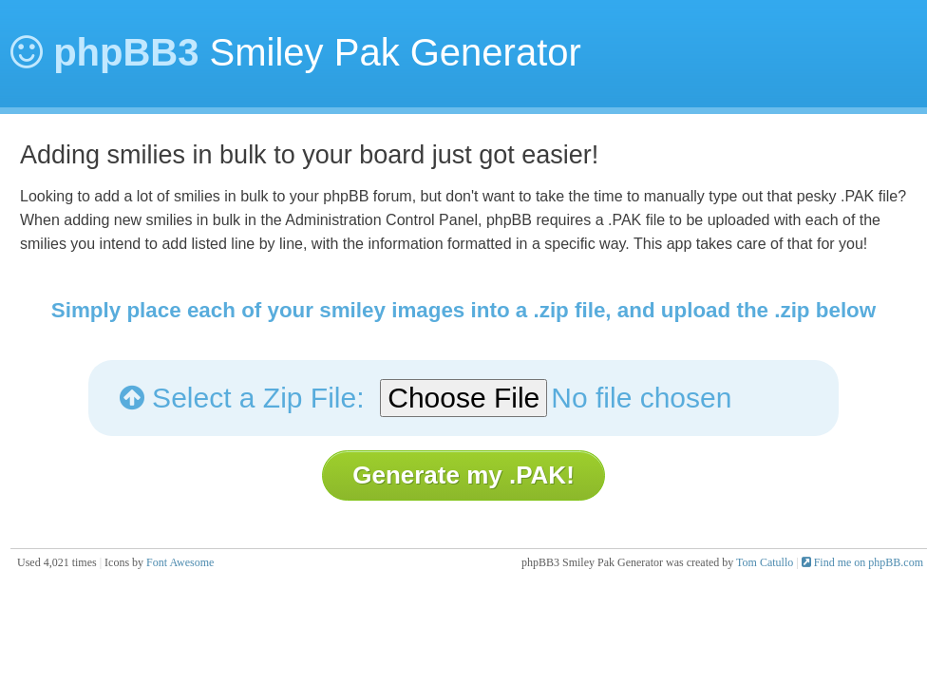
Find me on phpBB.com (862, 562)
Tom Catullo (764, 562)
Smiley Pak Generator (295, 52)
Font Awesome (180, 562)
